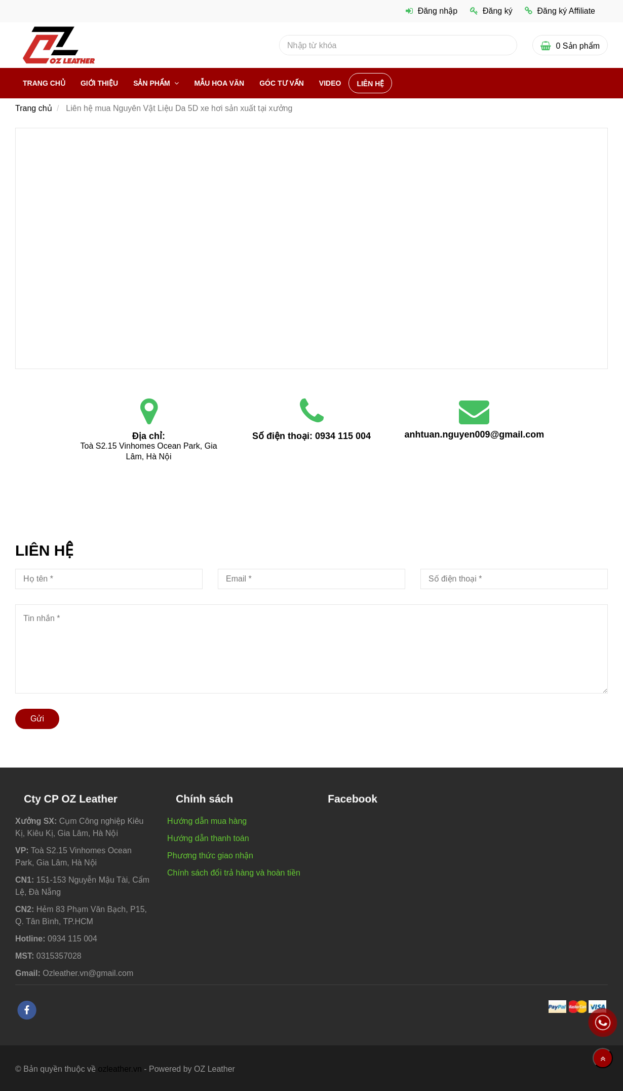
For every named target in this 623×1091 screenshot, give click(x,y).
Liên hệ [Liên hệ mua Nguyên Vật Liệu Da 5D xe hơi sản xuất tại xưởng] (370, 84)
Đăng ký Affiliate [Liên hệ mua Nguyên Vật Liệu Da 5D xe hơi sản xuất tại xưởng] (560, 11)
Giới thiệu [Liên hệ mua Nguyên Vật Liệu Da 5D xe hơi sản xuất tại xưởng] (99, 83)
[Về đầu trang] (603, 1058)
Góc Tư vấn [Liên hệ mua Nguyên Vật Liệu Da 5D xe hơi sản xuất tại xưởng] (281, 83)
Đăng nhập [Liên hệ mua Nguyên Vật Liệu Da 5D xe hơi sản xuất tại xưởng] (431, 11)
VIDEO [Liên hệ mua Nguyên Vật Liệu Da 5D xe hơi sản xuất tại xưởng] (330, 83)
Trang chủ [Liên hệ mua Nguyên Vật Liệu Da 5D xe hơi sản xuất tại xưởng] (44, 83)
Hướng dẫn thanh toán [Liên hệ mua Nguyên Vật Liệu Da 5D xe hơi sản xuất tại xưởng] (208, 838)
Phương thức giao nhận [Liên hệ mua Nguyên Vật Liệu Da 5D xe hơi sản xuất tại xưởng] (210, 855)
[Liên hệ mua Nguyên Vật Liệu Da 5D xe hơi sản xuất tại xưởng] (311, 247)
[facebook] (26, 1010)
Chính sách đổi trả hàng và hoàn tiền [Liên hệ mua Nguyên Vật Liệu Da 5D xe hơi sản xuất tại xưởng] (233, 872)
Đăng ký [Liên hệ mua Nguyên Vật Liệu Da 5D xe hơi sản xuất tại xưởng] (491, 11)
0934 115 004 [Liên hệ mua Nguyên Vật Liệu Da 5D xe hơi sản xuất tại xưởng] (343, 436)
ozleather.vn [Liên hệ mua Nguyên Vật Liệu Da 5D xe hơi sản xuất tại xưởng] (120, 1069)
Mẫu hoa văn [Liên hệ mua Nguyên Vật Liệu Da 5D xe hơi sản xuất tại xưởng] (219, 83)
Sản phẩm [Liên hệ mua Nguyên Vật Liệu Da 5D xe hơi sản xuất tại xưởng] (152, 83)
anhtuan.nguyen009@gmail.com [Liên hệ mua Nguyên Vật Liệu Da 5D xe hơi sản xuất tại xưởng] (474, 434)
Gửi (37, 718)
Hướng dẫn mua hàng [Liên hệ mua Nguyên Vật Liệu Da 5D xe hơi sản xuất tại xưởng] (207, 821)
